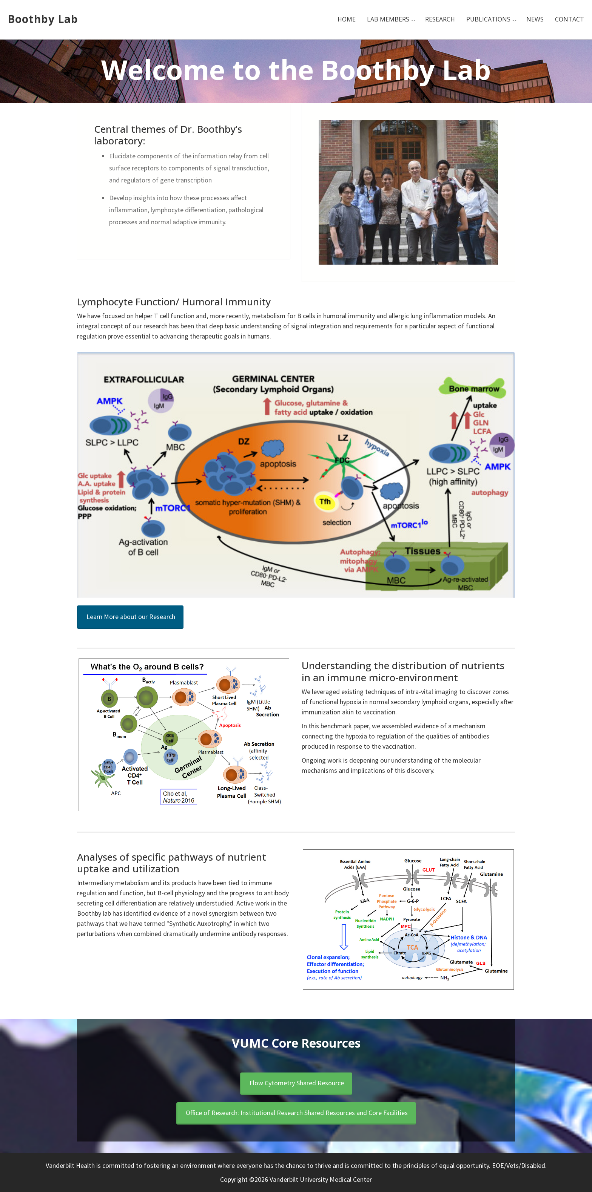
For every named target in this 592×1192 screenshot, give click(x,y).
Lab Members (388, 19)
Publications (488, 19)
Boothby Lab (43, 19)
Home (347, 19)
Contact (569, 19)
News (535, 19)
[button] (130, 617)
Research (440, 19)
